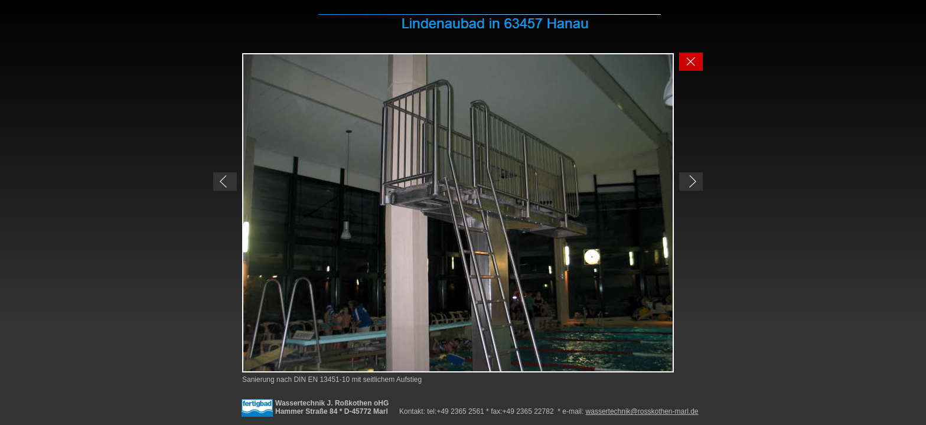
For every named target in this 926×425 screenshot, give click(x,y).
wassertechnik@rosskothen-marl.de (642, 411)
